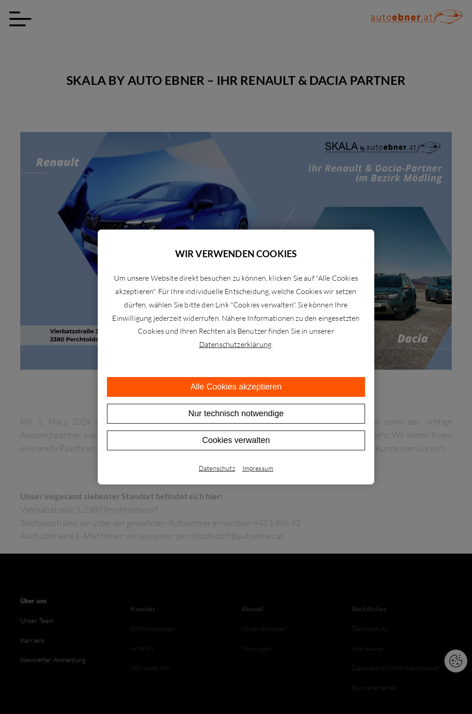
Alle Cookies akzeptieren (236, 386)
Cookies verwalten (236, 440)
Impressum (257, 468)
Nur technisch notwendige (235, 413)
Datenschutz (217, 468)
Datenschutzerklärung (235, 344)
